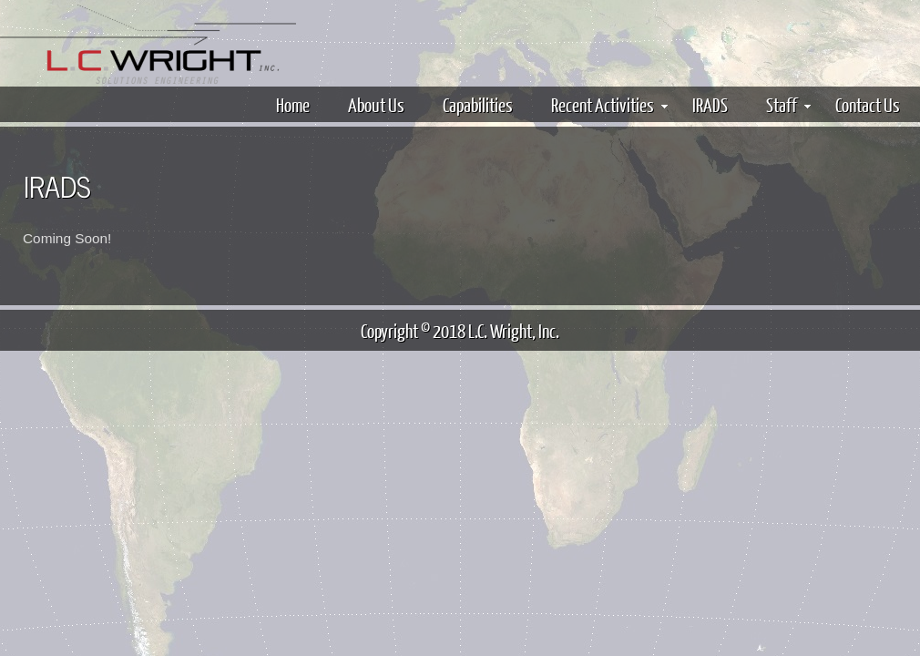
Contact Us (867, 104)
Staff (788, 104)
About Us (376, 104)
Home (293, 104)
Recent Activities (609, 104)
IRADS (710, 104)
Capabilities (478, 104)
